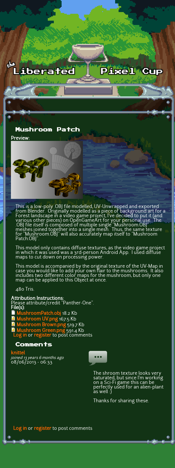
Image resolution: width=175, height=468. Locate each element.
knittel (18, 353)
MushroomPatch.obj (39, 313)
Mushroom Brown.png (41, 325)
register (42, 335)
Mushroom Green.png (41, 331)
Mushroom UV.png (37, 319)
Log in (20, 335)
